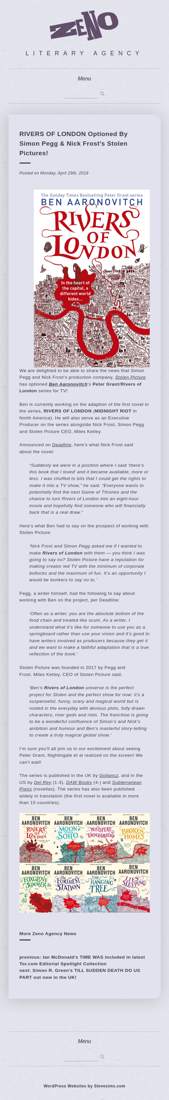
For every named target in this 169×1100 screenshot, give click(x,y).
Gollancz (108, 775)
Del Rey (42, 782)
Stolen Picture (130, 377)
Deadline (61, 444)
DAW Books (79, 782)
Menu (84, 78)
